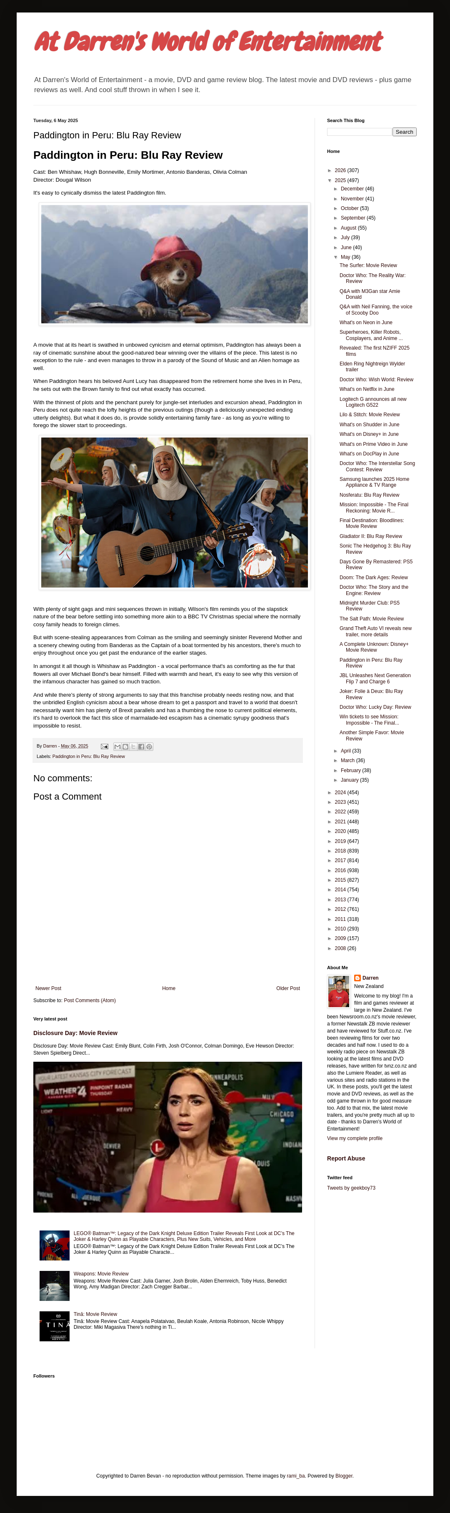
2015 (341, 880)
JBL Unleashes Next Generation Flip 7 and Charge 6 (375, 678)
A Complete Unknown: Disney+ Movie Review (374, 647)
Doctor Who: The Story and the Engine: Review (374, 590)
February (351, 770)
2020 (341, 831)
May (346, 257)
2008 (341, 948)
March (348, 760)
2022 (341, 812)
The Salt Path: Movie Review (372, 619)
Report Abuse (346, 1158)
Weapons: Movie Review (101, 1274)
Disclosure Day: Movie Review (75, 1033)
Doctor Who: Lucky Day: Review (375, 707)
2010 (341, 929)
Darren (370, 978)
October (350, 208)
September (354, 218)
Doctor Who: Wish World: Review (376, 380)
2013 (341, 900)
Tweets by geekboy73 (351, 1188)
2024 (341, 792)
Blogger (343, 1476)
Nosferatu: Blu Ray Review (369, 495)
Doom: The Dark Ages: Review (374, 577)
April (346, 751)
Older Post (288, 988)
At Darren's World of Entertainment (206, 42)
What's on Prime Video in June (374, 444)
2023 (341, 802)
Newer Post (48, 988)
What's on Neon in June (366, 322)
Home (168, 988)
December (353, 189)
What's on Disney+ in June (369, 434)
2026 (341, 170)
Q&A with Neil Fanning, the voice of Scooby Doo (376, 309)
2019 (341, 841)
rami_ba (296, 1476)
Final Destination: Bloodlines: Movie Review (372, 523)
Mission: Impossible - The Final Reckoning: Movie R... (374, 507)
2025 (341, 180)
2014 (341, 890)
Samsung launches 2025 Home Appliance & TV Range (374, 482)
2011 (341, 919)
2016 (341, 870)
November (353, 199)
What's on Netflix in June (367, 389)
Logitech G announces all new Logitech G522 (373, 402)
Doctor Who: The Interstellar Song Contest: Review (377, 466)
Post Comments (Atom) (90, 1000)
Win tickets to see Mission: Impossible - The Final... (369, 719)
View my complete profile (354, 1138)
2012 (341, 909)
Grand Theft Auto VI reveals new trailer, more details (376, 631)
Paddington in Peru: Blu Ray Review (88, 756)
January (350, 780)
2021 (341, 822)
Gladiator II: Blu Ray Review (371, 536)
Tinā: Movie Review (95, 1314)
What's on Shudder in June (370, 425)
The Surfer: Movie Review (368, 265)
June (347, 247)
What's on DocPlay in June (369, 454)
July (346, 237)
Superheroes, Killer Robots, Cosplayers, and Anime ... (371, 335)
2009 (341, 938)
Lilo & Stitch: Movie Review (370, 415)
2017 (341, 860)
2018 (341, 851)
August (349, 228)
